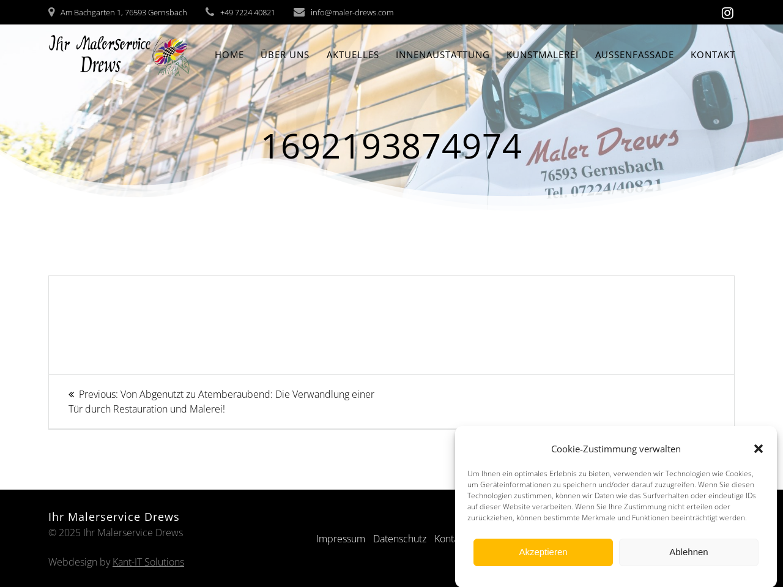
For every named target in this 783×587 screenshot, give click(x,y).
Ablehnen (688, 556)
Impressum (340, 538)
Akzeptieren (543, 556)
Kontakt (713, 54)
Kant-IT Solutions (148, 562)
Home (229, 54)
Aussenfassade (634, 54)
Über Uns (285, 54)
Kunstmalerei (543, 54)
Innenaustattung (443, 54)
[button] (758, 453)
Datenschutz (399, 538)
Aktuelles (353, 54)
